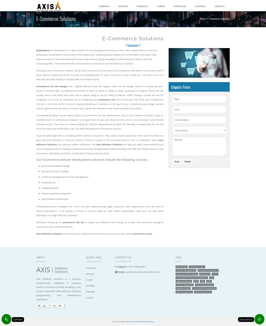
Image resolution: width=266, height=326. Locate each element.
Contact (219, 6)
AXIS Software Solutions (144, 321)
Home (202, 19)
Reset (176, 161)
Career (161, 6)
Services (123, 6)
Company (104, 6)
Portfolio (180, 6)
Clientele (200, 6)
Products (142, 6)
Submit (187, 161)
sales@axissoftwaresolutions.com (142, 271)
